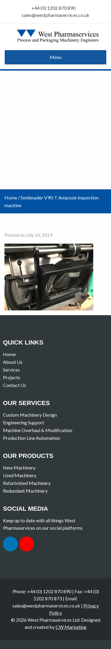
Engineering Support (23, 422)
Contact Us (14, 385)
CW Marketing (71, 627)
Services (11, 369)
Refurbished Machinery (27, 483)
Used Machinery (19, 475)
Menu (56, 57)
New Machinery (19, 467)
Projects (11, 377)
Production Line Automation (31, 438)
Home (10, 197)
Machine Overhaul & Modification (37, 430)
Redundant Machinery (25, 491)
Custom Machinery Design (30, 415)
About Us (12, 362)
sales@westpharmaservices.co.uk (55, 15)
